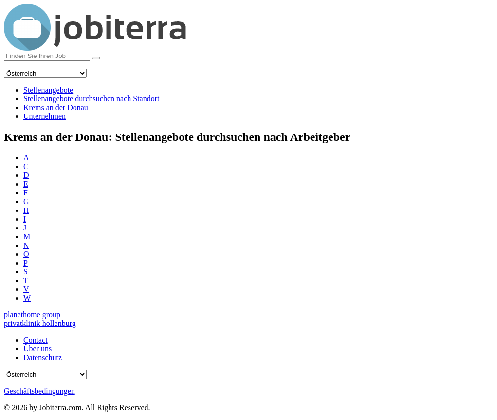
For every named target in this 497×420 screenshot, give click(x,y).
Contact (35, 340)
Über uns (37, 348)
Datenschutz (42, 357)
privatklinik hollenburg (40, 323)
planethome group (32, 314)
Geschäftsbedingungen (39, 391)
